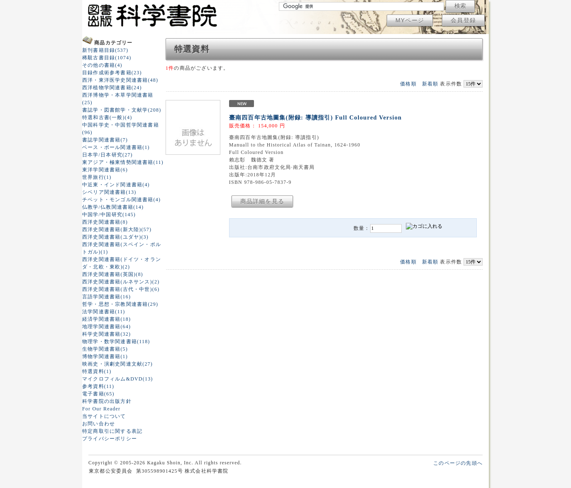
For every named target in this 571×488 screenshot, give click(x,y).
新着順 (430, 84)
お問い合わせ (98, 424)
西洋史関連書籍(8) (105, 222)
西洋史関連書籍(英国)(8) (112, 274)
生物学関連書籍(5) (105, 349)
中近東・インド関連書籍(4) (116, 185)
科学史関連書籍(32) (106, 334)
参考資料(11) (98, 386)
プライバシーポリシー (109, 439)
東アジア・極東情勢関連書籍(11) (122, 162)
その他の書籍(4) (102, 65)
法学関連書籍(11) (103, 312)
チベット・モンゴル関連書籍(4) (121, 200)
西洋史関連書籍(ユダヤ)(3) (115, 237)
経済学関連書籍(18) (106, 319)
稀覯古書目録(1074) (106, 58)
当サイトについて (104, 416)
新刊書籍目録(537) (105, 50)
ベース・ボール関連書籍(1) (116, 147)
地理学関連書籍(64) (106, 326)
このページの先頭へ (458, 463)
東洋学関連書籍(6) (105, 170)
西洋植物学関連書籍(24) (112, 87)
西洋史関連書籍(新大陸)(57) (116, 229)
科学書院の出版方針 (107, 401)
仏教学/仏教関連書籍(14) (113, 207)
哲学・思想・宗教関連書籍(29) (120, 304)
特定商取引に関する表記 (112, 431)
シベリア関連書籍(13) (109, 192)
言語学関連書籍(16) (106, 297)
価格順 (408, 84)
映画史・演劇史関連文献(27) (117, 364)
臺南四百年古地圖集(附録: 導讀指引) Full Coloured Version (315, 117)
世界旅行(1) (96, 177)
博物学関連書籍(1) (105, 356)
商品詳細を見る (262, 201)
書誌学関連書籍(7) (105, 140)
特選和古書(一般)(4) (107, 117)
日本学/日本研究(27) (107, 155)
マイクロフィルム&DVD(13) (117, 379)
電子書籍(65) (98, 394)
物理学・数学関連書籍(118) (116, 341)
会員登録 (463, 20)
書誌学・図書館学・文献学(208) (121, 110)
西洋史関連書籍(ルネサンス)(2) (120, 282)
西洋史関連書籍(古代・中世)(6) (120, 289)
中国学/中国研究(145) (109, 214)
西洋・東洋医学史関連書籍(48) (120, 80)
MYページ (409, 20)
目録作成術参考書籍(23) (112, 73)
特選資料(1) (96, 371)
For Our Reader (101, 409)
